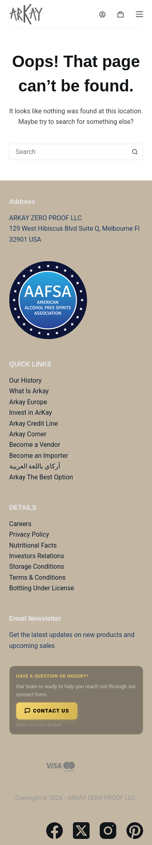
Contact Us (46, 711)
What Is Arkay (29, 391)
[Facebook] (54, 830)
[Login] (102, 14)
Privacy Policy (29, 534)
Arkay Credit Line (33, 423)
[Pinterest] (134, 830)
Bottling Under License (41, 588)
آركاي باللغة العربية (34, 466)
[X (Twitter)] (81, 830)
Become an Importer (38, 455)
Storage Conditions (36, 566)
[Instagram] (108, 830)
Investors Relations (36, 556)
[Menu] (139, 14)
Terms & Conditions (37, 577)
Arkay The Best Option (41, 477)
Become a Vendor (34, 444)
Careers (20, 524)
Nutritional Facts (33, 545)
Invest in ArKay (30, 412)
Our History (25, 380)
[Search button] (135, 152)
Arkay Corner (28, 434)
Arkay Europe (28, 402)
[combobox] (68, 152)
